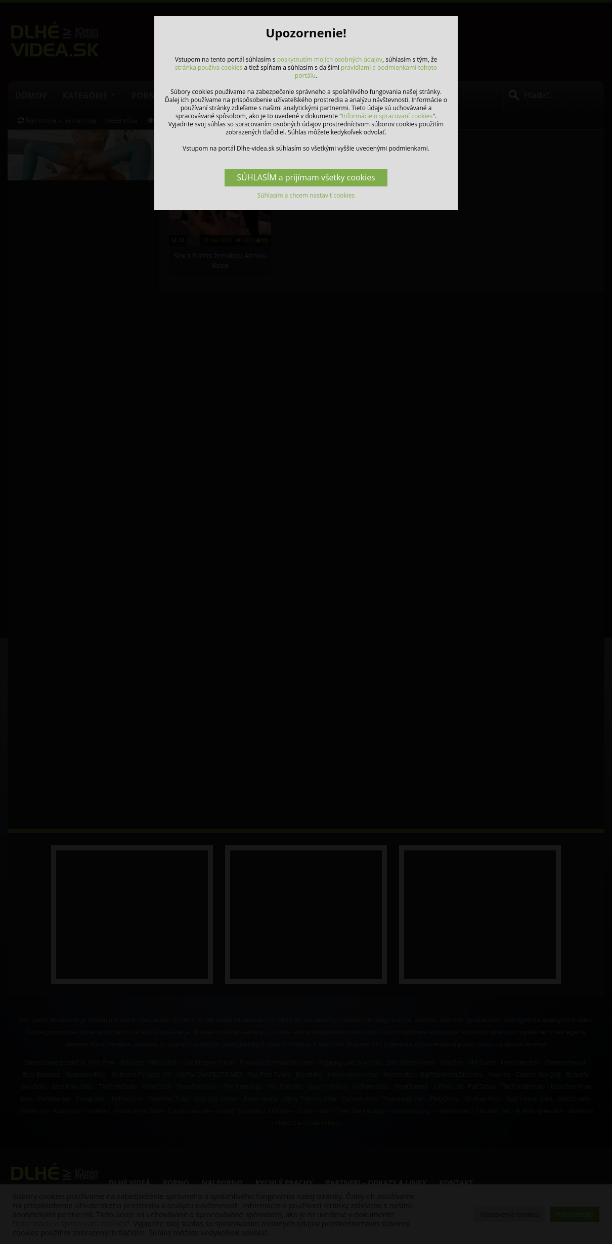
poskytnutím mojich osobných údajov (329, 59)
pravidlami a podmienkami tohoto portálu (366, 71)
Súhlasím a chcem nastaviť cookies (306, 195)
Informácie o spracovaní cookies (387, 116)
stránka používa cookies (208, 67)
